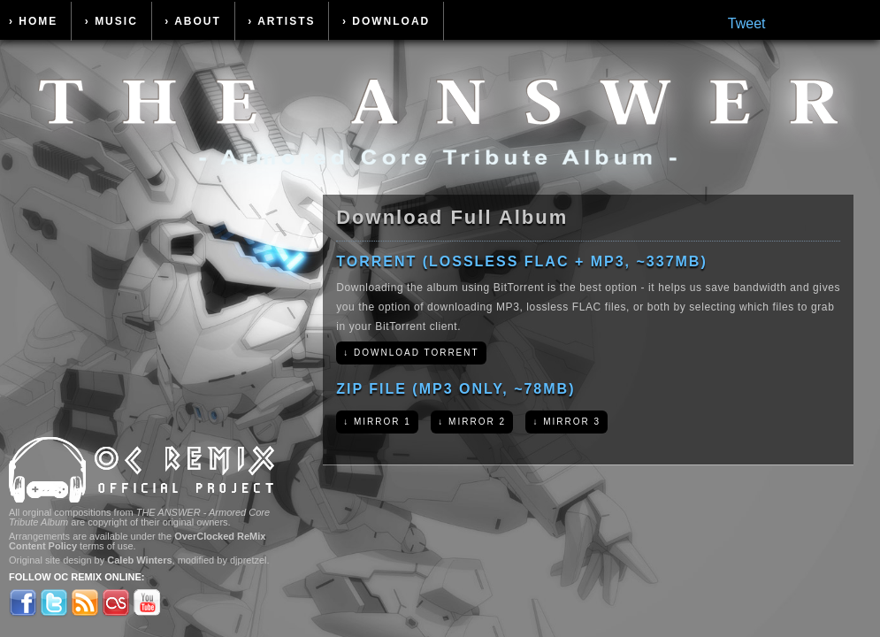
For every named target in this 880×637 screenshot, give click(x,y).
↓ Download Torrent (410, 352)
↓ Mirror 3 (566, 421)
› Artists (281, 21)
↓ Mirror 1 (377, 421)
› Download (386, 21)
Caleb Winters (139, 560)
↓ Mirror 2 (472, 421)
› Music (111, 21)
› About (193, 21)
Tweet (747, 23)
